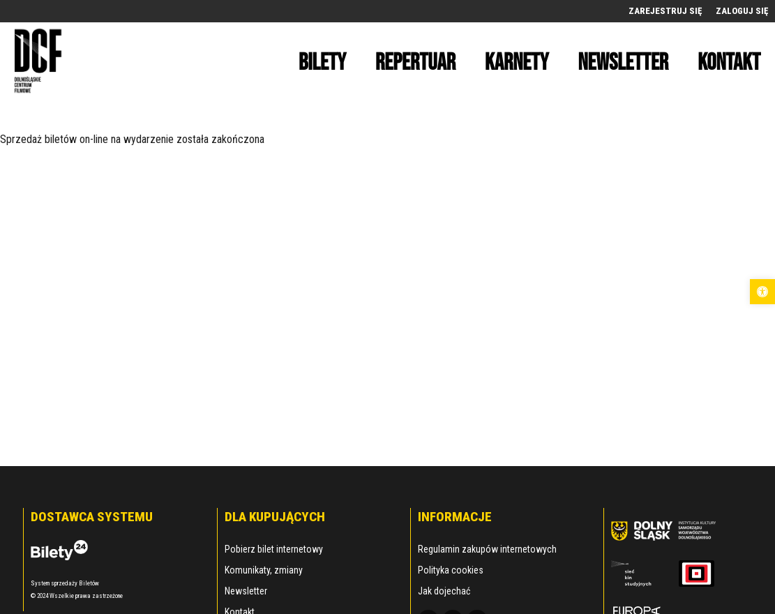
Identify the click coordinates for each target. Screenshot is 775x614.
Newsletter (246, 591)
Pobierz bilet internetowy (274, 549)
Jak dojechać (444, 591)
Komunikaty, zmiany (264, 570)
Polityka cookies (450, 570)
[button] (762, 291)
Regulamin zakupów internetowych (487, 549)
